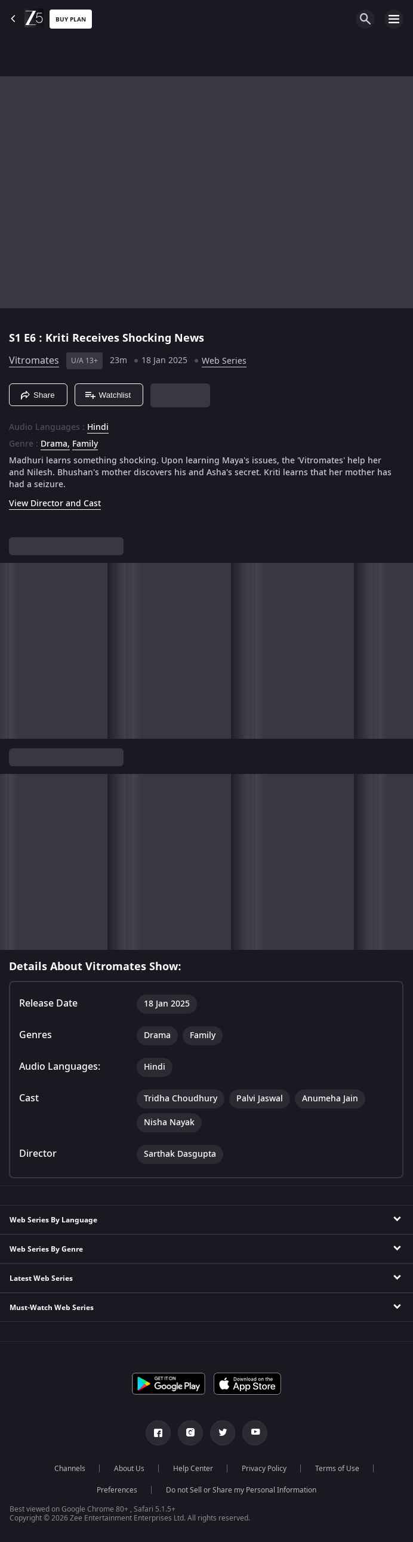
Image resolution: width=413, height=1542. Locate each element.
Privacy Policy (264, 1468)
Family (85, 444)
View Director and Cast (55, 503)
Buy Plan (71, 19)
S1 (16, 338)
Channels (69, 1468)
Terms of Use (337, 1468)
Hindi (98, 428)
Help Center (193, 1468)
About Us (129, 1468)
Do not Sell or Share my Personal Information (241, 1490)
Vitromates (34, 361)
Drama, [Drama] (55, 444)
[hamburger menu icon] (393, 19)
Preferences (117, 1490)
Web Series (224, 361)
